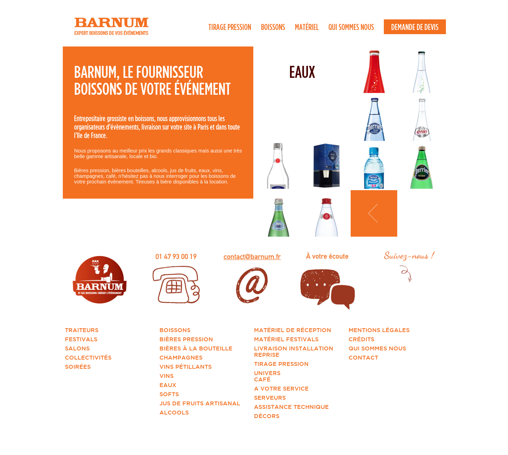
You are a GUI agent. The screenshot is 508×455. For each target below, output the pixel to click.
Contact (363, 357)
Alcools (174, 412)
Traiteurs (81, 330)
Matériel (307, 26)
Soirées (78, 366)
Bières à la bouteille (195, 348)
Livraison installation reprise (293, 351)
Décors (266, 416)
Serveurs (270, 397)
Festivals (81, 339)
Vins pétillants (185, 366)
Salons (77, 348)
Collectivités (88, 357)
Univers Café (267, 376)
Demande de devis (415, 26)
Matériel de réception (292, 330)
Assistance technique (291, 407)
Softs (169, 394)
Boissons (273, 26)
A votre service (281, 388)
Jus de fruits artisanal (199, 403)
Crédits (361, 339)
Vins (166, 376)
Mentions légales (379, 330)
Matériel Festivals (286, 339)
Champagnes (180, 357)
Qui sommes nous (351, 26)
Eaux (167, 385)
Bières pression (186, 339)
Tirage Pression (229, 26)
